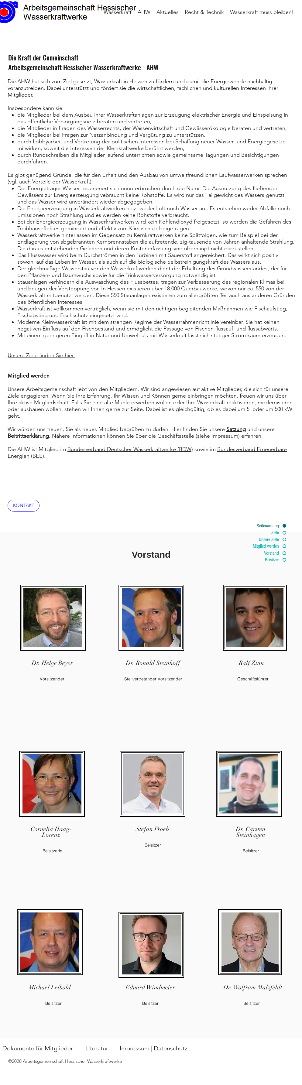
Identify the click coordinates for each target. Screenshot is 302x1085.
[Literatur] (96, 1048)
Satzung (236, 429)
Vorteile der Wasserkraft (61, 181)
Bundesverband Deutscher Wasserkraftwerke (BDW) (130, 449)
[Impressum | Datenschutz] (153, 1048)
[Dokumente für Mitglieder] (37, 1048)
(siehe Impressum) (218, 436)
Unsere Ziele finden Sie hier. (41, 355)
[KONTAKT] (23, 506)
